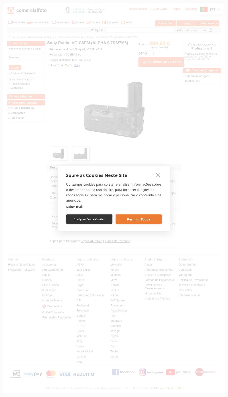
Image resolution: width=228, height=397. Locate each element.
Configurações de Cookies (89, 219)
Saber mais (74, 206)
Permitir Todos (139, 219)
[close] (158, 175)
